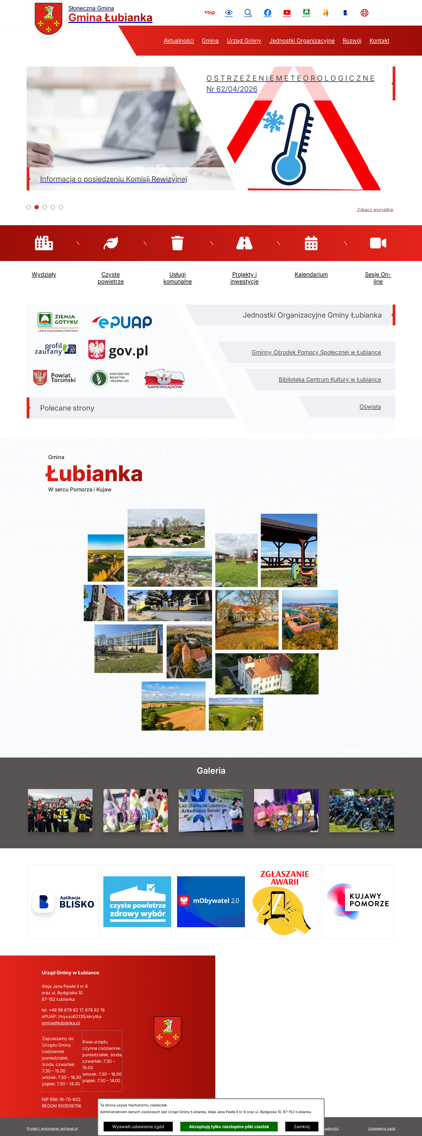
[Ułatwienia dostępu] (229, 12)
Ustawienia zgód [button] (381, 1125)
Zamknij (302, 1126)
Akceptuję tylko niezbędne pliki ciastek (229, 1126)
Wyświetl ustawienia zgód (138, 1126)
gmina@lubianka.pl (61, 1019)
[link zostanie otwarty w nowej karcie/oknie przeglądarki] (209, 12)
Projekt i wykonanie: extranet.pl (52, 1125)
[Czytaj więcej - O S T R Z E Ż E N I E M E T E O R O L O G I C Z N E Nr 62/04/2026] (290, 128)
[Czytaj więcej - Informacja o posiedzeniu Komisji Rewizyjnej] (132, 128)
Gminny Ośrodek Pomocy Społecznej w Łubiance (316, 348)
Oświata (370, 402)
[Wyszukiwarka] (248, 12)
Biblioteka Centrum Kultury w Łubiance (330, 375)
